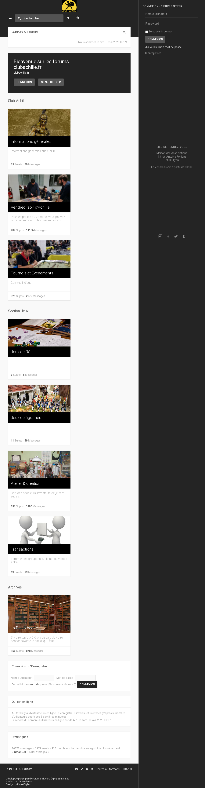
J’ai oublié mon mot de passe (29, 684)
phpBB (26, 778)
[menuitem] (77, 18)
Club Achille (17, 101)
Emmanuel (19, 751)
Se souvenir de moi (62, 684)
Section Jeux (18, 311)
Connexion (24, 82)
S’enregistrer (51, 82)
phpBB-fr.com (25, 781)
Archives (15, 587)
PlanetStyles (24, 784)
